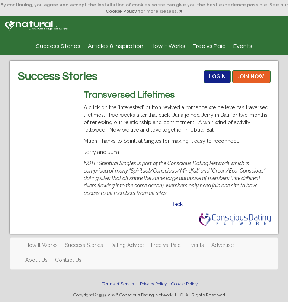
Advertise (222, 245)
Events (242, 46)
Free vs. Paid (166, 245)
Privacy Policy (153, 283)
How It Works (168, 46)
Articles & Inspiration (115, 46)
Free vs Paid (209, 46)
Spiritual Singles (37, 25)
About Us (36, 260)
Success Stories (58, 46)
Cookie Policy (121, 11)
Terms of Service (118, 283)
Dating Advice (127, 245)
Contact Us (68, 260)
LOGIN (217, 77)
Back (177, 204)
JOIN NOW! (251, 77)
